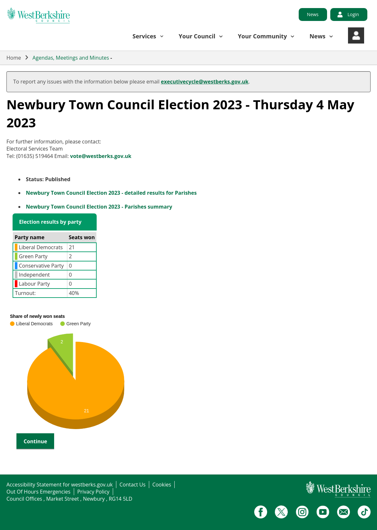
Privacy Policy (93, 491)
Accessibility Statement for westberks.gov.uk (59, 484)
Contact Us (133, 484)
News (313, 14)
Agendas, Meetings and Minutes (71, 57)
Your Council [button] (197, 36)
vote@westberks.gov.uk (100, 156)
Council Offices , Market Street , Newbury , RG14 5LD (69, 498)
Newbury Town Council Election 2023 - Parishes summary (99, 206)
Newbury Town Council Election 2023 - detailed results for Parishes (111, 192)
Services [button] (144, 36)
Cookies (161, 484)
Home (13, 57)
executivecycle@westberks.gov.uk (204, 81)
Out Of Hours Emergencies (38, 491)
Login (353, 14)
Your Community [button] (262, 36)
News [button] (317, 36)
